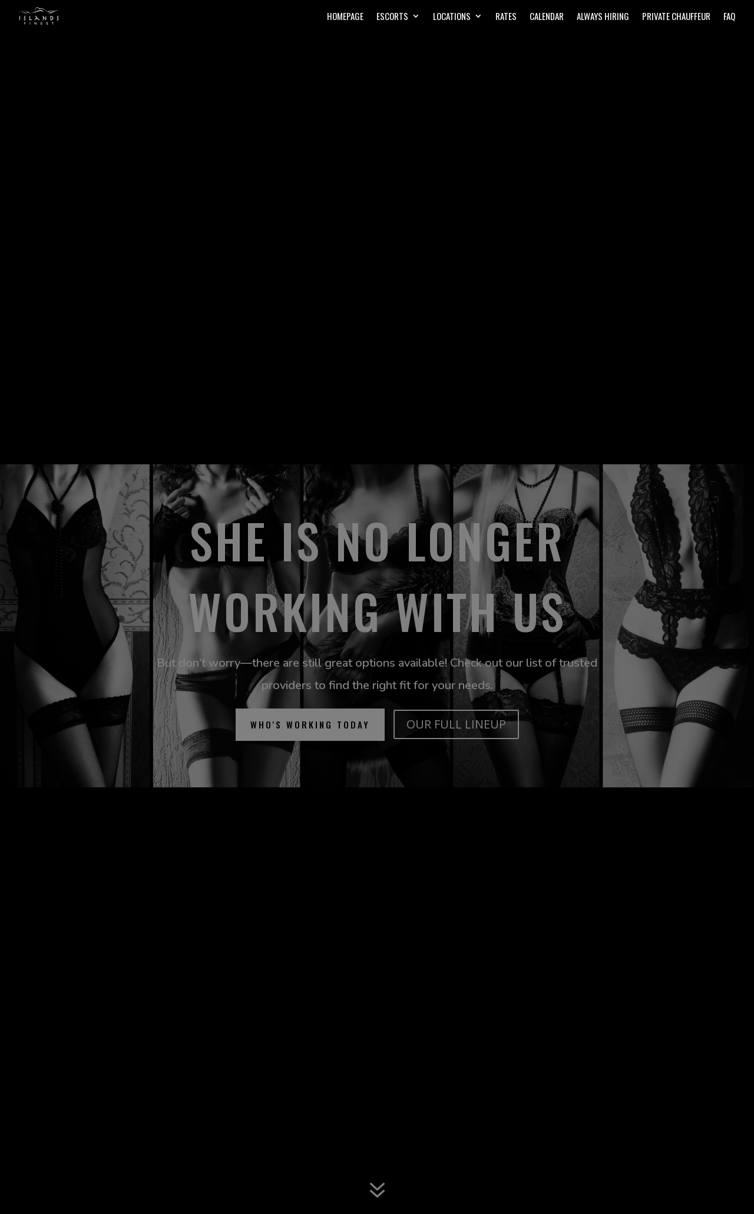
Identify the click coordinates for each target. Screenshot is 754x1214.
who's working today (310, 724)
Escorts (392, 17)
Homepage (345, 17)
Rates (506, 17)
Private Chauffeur (676, 17)
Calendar (547, 17)
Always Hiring (603, 17)
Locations (452, 17)
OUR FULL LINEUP (456, 724)
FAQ (729, 17)
